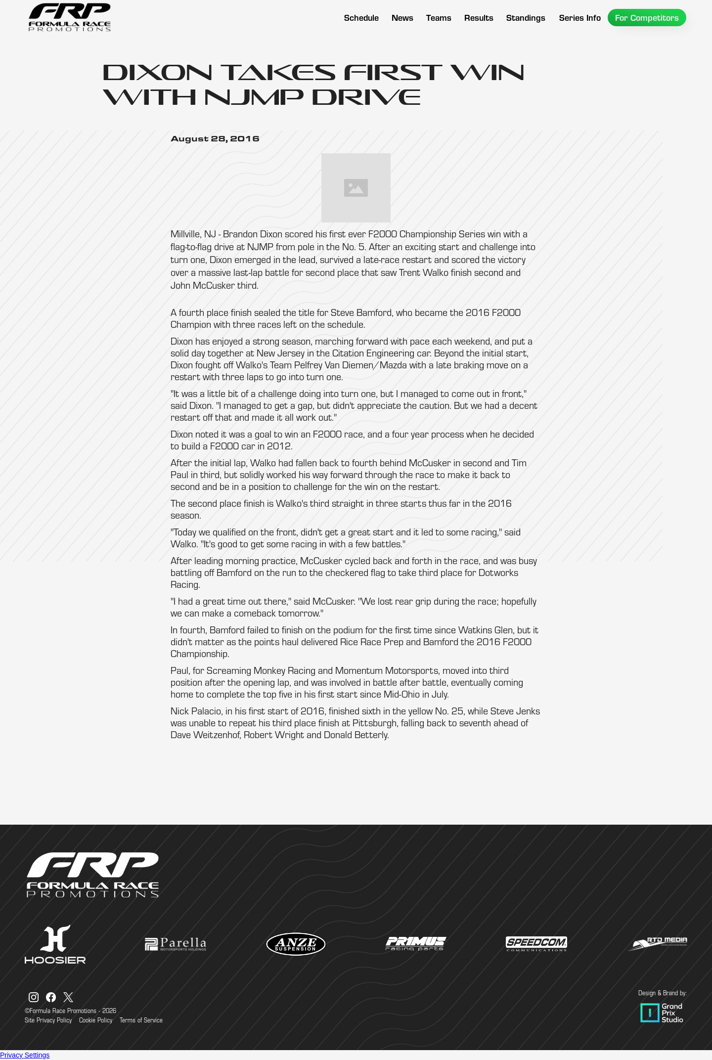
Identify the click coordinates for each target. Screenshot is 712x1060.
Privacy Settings (24, 1055)
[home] (69, 17)
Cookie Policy (95, 1020)
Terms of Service (141, 1020)
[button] (438, 17)
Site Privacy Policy (48, 1020)
